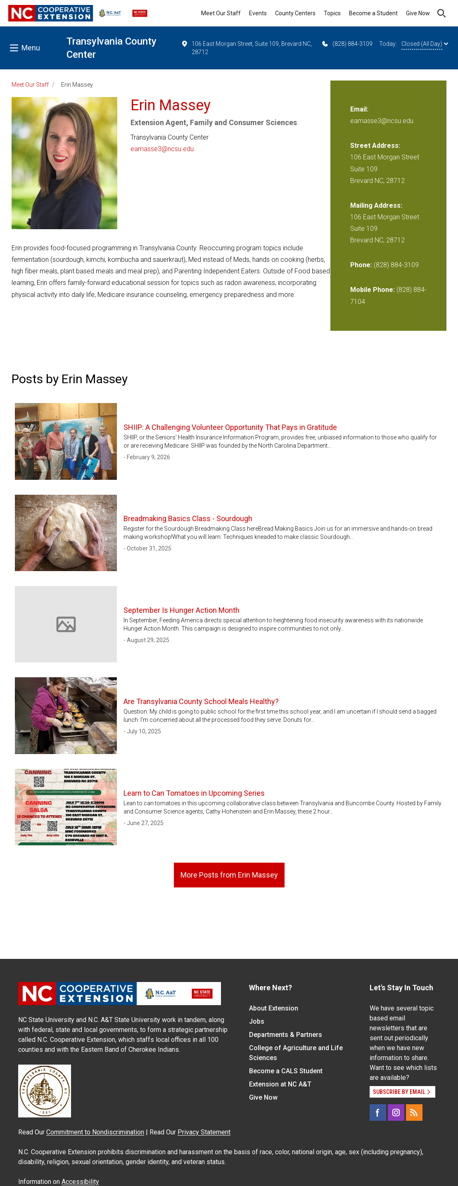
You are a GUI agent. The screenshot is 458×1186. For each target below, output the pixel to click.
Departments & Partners (285, 1035)
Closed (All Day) (424, 43)
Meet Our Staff (221, 13)
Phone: (361, 265)
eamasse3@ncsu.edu (162, 149)
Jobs (256, 1021)
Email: (359, 109)
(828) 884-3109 (347, 44)
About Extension (273, 1008)
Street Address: (375, 145)
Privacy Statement (204, 1132)
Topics (332, 13)
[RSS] (414, 1112)
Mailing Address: (376, 205)
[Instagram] (396, 1112)
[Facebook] (378, 1112)
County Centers (295, 13)
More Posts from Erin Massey (229, 875)
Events (258, 13)
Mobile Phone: (372, 290)
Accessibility (80, 1182)
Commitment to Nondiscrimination (95, 1132)
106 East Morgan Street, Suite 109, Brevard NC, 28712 (246, 47)
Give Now (418, 13)
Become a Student (373, 13)
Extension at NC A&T (280, 1084)
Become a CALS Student (286, 1071)
